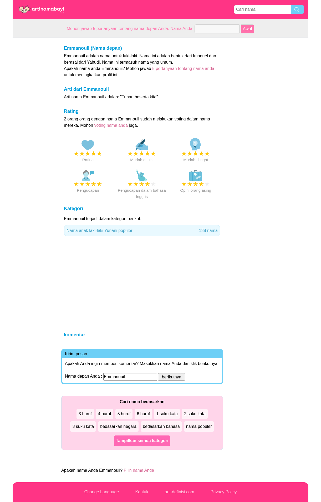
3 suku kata (83, 426)
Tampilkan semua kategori (142, 440)
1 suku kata (167, 414)
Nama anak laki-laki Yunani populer (142, 230)
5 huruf (124, 414)
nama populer (199, 426)
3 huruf (85, 414)
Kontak (142, 492)
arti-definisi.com (179, 492)
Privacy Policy (224, 492)
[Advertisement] (34, 117)
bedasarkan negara (118, 426)
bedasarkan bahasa (161, 426)
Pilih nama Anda (139, 470)
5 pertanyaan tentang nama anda (183, 68)
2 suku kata (195, 414)
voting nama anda (111, 125)
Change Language (101, 492)
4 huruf (104, 414)
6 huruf (143, 414)
